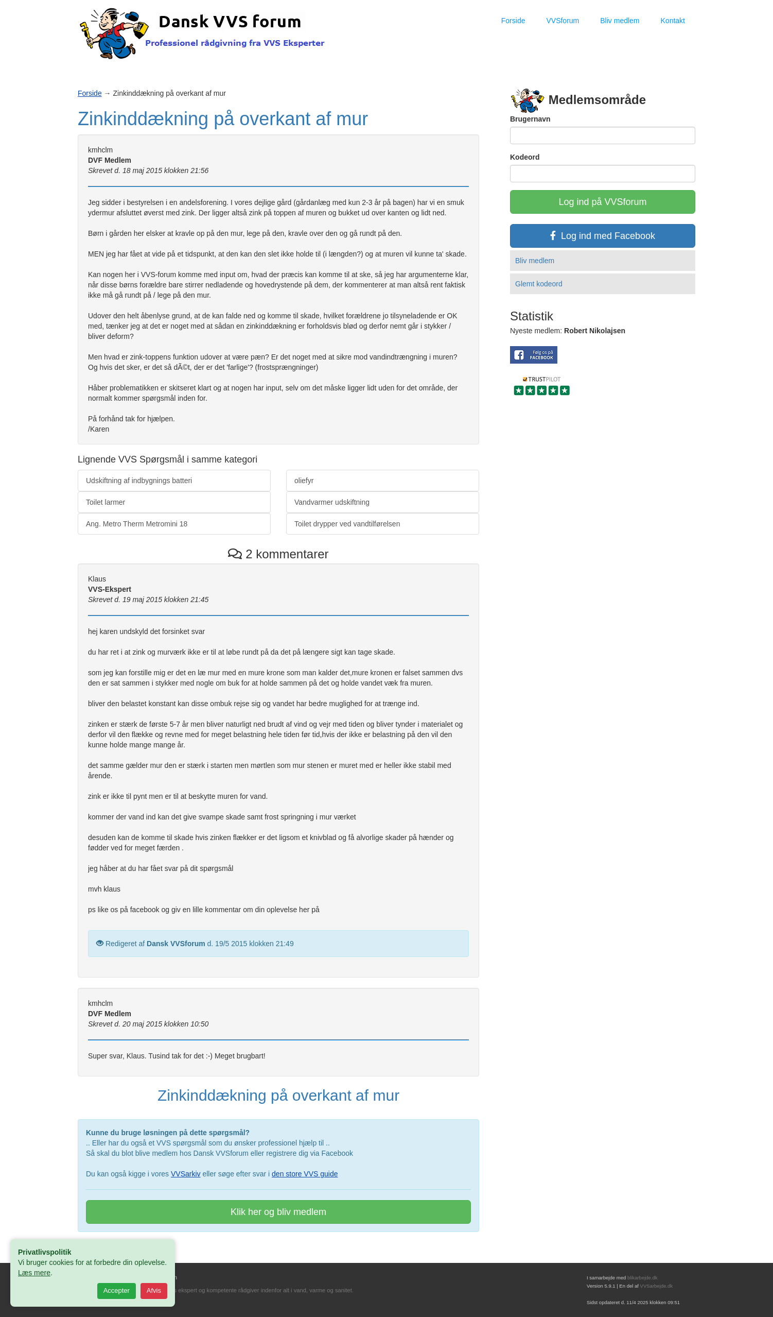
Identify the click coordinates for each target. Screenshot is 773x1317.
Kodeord (525, 157)
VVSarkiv (186, 1174)
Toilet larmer (105, 502)
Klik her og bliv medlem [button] (278, 1212)
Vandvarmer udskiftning (332, 502)
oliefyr (303, 480)
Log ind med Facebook (602, 236)
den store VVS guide (305, 1174)
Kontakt (673, 20)
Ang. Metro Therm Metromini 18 (136, 524)
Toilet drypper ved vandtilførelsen (347, 524)
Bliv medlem (619, 20)
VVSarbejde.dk (656, 1286)
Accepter (116, 1290)
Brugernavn (530, 119)
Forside (513, 20)
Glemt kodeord (539, 284)
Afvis (154, 1290)
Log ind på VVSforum (602, 202)
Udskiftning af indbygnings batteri (139, 480)
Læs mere (34, 1273)
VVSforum (562, 20)
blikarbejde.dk (642, 1277)
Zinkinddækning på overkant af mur (223, 118)
